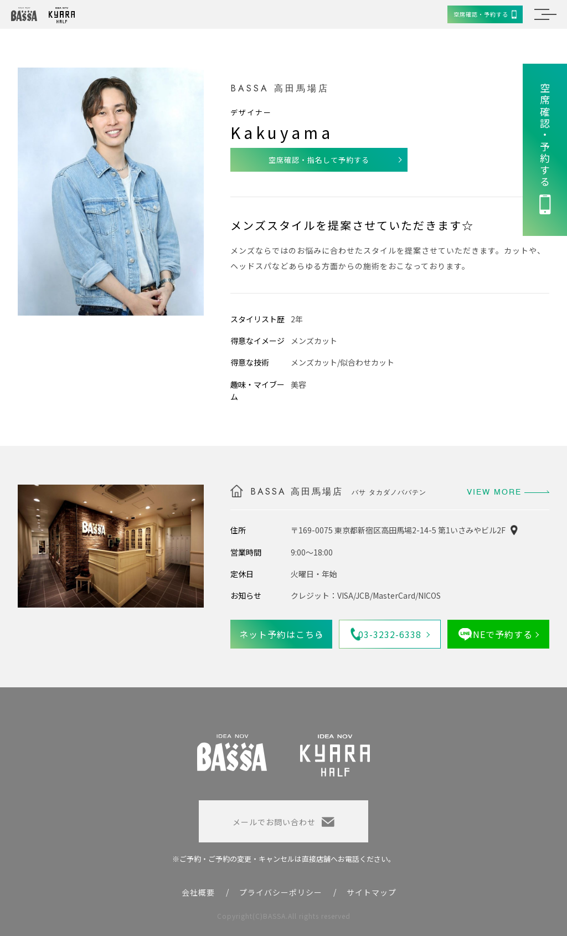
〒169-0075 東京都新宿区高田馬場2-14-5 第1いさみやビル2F (398, 530)
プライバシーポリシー (280, 892)
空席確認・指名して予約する (319, 160)
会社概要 (198, 892)
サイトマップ (371, 892)
